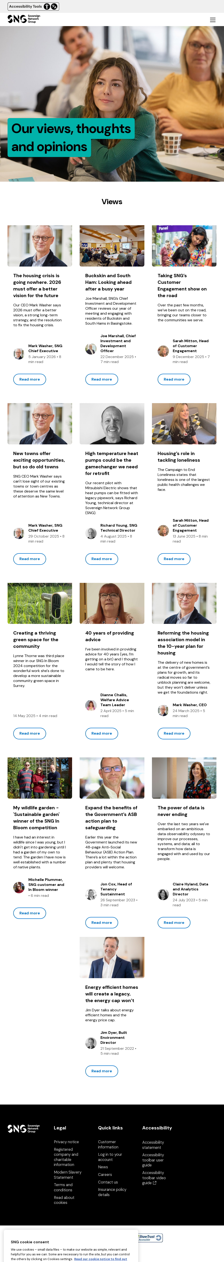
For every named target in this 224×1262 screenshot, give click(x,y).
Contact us (108, 1182)
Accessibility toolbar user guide (153, 1160)
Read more (29, 379)
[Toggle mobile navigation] (212, 19)
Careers (105, 1174)
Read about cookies (64, 1200)
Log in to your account (110, 1157)
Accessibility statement (153, 1145)
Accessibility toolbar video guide (154, 1177)
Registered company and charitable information (66, 1157)
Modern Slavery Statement (68, 1175)
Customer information (108, 1144)
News (103, 1167)
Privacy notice (66, 1141)
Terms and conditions (63, 1187)
